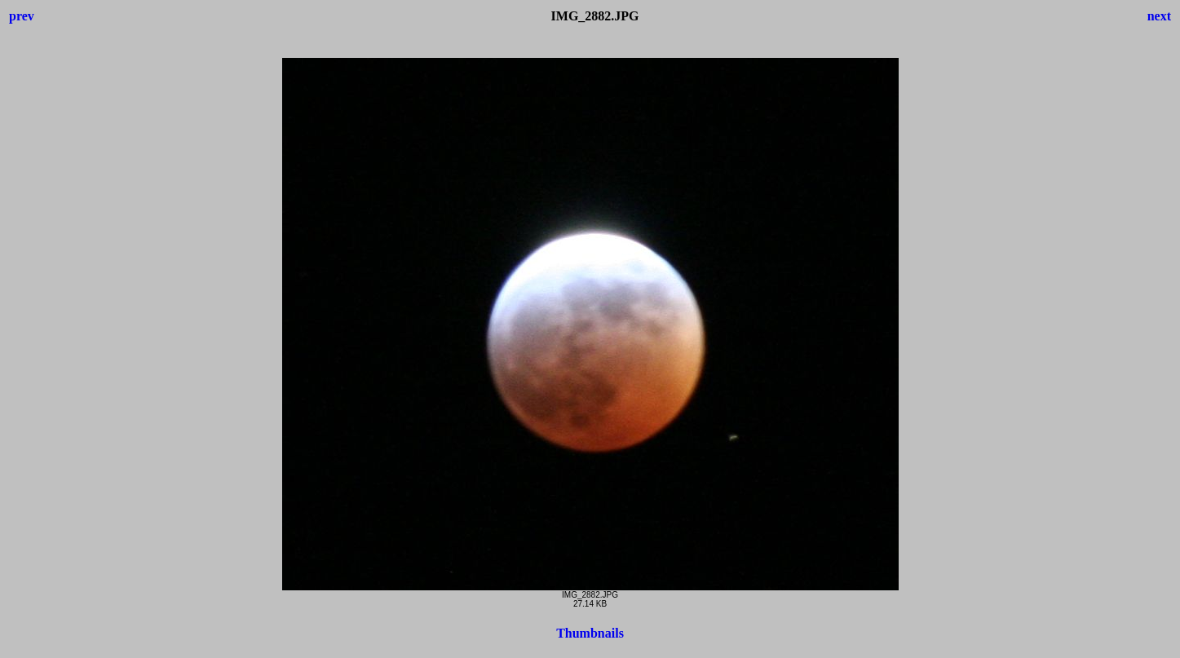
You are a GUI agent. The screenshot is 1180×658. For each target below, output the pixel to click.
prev (21, 16)
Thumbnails (590, 633)
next (1159, 16)
